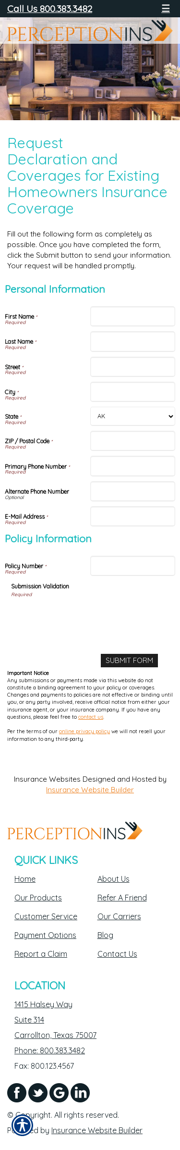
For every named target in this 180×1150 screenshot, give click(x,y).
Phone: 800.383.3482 (49, 1050)
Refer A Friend (122, 897)
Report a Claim (40, 954)
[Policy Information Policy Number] (133, 566)
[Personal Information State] (133, 416)
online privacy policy (84, 731)
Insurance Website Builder (90, 789)
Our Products (38, 897)
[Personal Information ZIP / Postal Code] (133, 441)
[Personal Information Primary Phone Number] (133, 466)
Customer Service (45, 916)
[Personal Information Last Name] (133, 341)
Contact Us (117, 954)
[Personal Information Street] (133, 367)
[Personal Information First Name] (133, 316)
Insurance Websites (47, 779)
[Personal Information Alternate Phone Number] (133, 491)
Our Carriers (119, 916)
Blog (105, 935)
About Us (113, 879)
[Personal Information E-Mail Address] (133, 516)
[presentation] (84, 617)
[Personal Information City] (133, 392)
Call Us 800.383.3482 (49, 8)
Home (25, 879)
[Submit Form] (129, 660)
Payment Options (45, 935)
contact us (90, 716)
